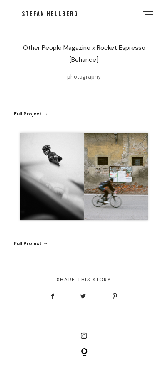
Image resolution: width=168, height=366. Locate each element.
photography (84, 76)
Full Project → (31, 114)
